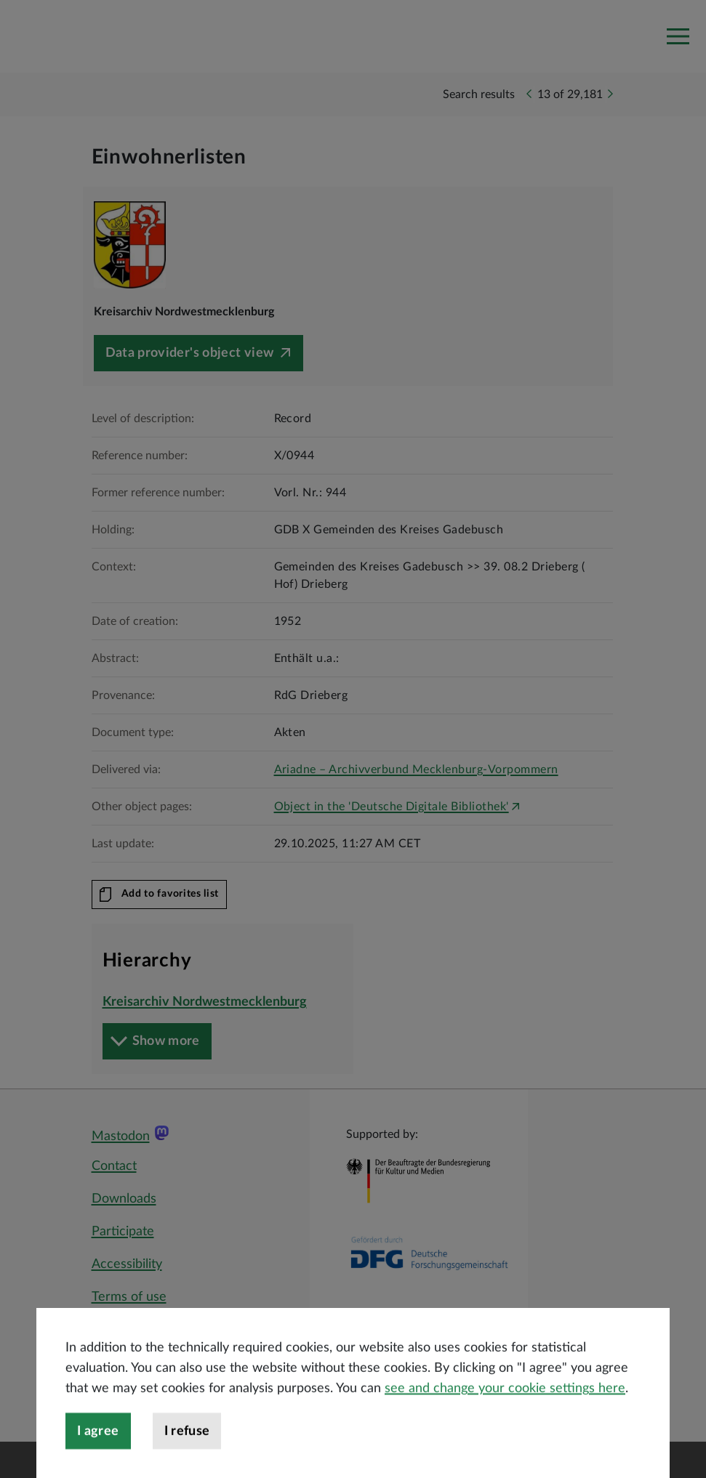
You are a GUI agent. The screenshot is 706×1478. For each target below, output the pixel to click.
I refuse (187, 1457)
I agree (98, 1457)
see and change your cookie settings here (505, 1414)
